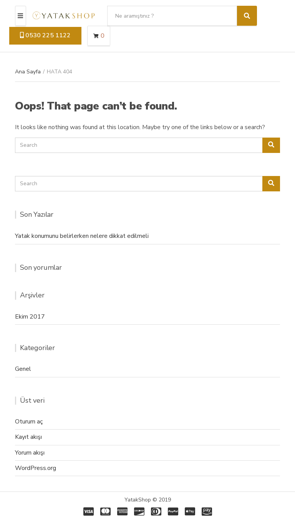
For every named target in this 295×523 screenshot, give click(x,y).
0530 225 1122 (45, 35)
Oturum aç (29, 421)
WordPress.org (35, 468)
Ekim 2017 (30, 316)
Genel (23, 369)
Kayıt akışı (28, 437)
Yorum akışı (30, 452)
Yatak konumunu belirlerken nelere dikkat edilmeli (82, 236)
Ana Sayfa (28, 71)
